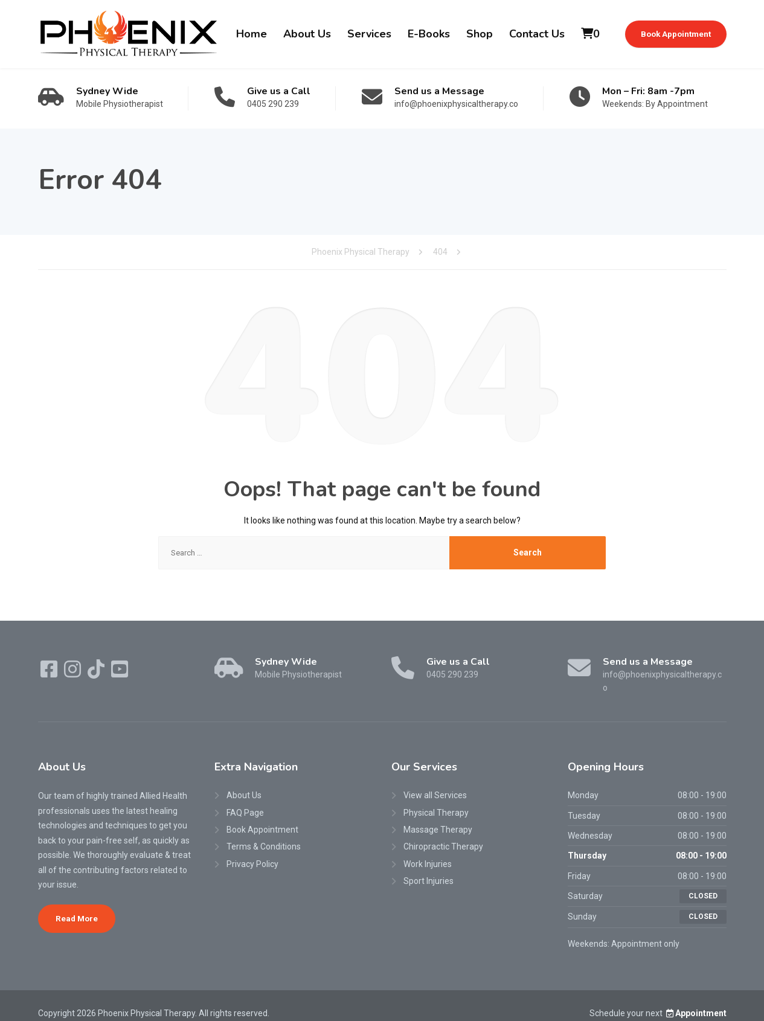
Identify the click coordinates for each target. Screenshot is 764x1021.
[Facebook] (49, 673)
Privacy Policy (252, 850)
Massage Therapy (437, 816)
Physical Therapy (436, 799)
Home (251, 34)
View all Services (435, 782)
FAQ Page (245, 799)
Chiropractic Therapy (443, 833)
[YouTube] (119, 673)
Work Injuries (427, 850)
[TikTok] (97, 673)
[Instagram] (73, 673)
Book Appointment (676, 34)
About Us (307, 34)
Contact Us (537, 34)
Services (369, 34)
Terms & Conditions (263, 833)
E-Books (429, 34)
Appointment (695, 999)
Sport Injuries (428, 867)
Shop (479, 34)
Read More (77, 904)
